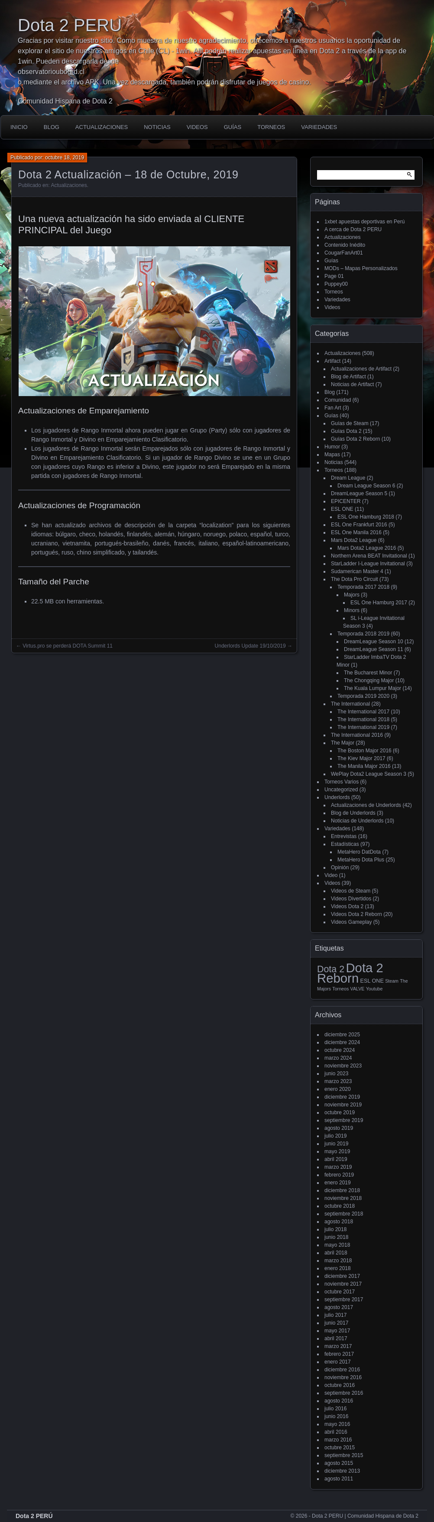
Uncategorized (341, 790)
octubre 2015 (339, 1448)
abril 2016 (335, 1432)
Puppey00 (336, 284)
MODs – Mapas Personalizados (361, 268)
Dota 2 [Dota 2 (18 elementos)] (330, 969)
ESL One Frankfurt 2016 (359, 525)
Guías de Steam (350, 423)
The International (350, 704)
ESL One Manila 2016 (356, 532)
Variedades (319, 127)
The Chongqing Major (369, 680)
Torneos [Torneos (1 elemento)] (340, 988)
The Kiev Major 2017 (361, 758)
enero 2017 (337, 1362)
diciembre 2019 (342, 1097)
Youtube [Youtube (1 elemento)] (374, 988)
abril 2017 (335, 1338)
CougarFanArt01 (343, 253)
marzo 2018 (338, 1261)
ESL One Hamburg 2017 (378, 603)
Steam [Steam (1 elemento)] (391, 980)
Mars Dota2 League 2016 (366, 548)
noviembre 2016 (343, 1377)
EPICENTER (346, 501)
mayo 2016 (337, 1424)
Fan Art (332, 408)
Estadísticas (345, 844)
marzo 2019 (338, 1167)
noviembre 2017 (343, 1284)
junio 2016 (336, 1416)
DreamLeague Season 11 (373, 649)
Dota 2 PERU (70, 25)
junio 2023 (336, 1074)
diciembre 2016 (342, 1370)
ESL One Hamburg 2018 (365, 517)
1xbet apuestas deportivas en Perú (364, 222)
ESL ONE (342, 509)
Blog (51, 127)
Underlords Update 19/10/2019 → (253, 646)
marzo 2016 (338, 1440)
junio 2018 (336, 1237)
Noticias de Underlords (357, 821)
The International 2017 (363, 712)
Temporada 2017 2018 (363, 587)
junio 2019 (336, 1144)
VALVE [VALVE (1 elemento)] (357, 988)
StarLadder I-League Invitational (368, 564)
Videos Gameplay (351, 922)
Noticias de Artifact (352, 384)
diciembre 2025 (342, 1035)
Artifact (332, 361)
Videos (197, 127)
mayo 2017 (337, 1331)
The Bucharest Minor (368, 673)
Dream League (348, 478)
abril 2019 (335, 1159)
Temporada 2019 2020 (363, 696)
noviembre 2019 (343, 1105)
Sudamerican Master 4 (357, 571)
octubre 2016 (339, 1385)
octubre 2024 (339, 1050)
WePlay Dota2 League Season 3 (368, 774)
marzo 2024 (338, 1058)
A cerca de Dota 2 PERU (353, 229)
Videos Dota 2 (347, 906)
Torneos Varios (341, 782)
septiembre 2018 (343, 1214)
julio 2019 (335, 1136)
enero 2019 (337, 1183)
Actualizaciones (101, 127)
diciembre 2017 (342, 1276)
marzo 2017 (338, 1346)
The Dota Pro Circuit (354, 579)
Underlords (337, 797)
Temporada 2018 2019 (363, 634)
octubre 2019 (339, 1112)
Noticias (157, 127)
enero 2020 (337, 1089)
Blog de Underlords (353, 813)
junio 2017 (336, 1323)
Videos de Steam (350, 891)
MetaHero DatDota (359, 852)
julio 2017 (335, 1315)
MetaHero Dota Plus (360, 860)
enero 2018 (337, 1268)
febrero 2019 (339, 1175)
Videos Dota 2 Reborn (356, 914)
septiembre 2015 (343, 1455)
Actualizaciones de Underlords (366, 805)
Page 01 (334, 276)
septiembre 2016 (343, 1393)
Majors (352, 595)
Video (330, 875)
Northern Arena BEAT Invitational (369, 556)
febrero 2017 (339, 1354)
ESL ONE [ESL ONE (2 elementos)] (372, 981)
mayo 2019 (337, 1151)
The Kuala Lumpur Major (372, 688)
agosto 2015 (338, 1463)
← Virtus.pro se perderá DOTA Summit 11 (64, 646)
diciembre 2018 (342, 1190)
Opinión (340, 867)
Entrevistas (343, 836)
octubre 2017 (339, 1292)
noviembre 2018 (343, 1198)
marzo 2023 (338, 1081)
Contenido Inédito (344, 245)
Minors (352, 610)
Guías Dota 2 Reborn (355, 439)
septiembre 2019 (343, 1120)
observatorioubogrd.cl (51, 71)
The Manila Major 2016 (364, 766)
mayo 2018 (337, 1245)
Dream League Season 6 (366, 486)
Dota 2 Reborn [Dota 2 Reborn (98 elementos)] (350, 973)
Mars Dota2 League (353, 540)
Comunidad (337, 400)
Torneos (271, 127)
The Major (342, 743)
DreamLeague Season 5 (359, 493)
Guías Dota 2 (346, 431)
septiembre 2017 (343, 1299)
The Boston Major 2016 (364, 751)
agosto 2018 (338, 1222)
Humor (332, 447)
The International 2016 (357, 735)
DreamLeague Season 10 (373, 641)
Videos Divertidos (351, 899)
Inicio (19, 127)
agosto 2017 (338, 1307)
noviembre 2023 (343, 1066)
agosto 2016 (338, 1401)
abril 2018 (335, 1253)
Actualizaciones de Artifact (361, 369)
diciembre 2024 (342, 1042)
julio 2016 (335, 1409)
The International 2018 (363, 719)
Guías (232, 127)
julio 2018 (335, 1229)
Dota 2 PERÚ (34, 1515)
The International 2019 (363, 727)
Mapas (332, 454)
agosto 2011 (338, 1479)
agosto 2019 (338, 1128)
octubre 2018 (339, 1206)
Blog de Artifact (348, 377)
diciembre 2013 (342, 1471)
